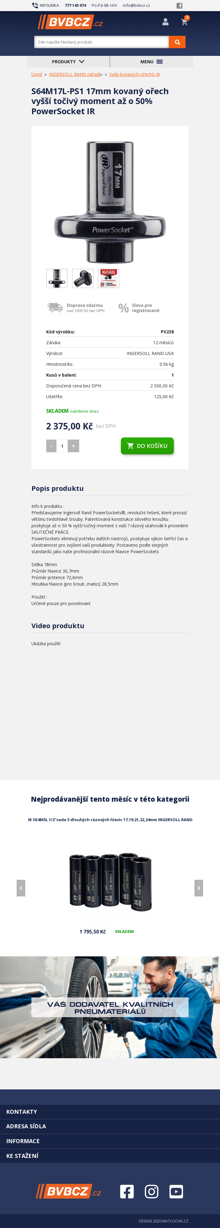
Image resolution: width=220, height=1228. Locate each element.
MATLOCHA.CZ (175, 1221)
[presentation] (21, 888)
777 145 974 (75, 5)
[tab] (110, 1111)
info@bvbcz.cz (136, 5)
